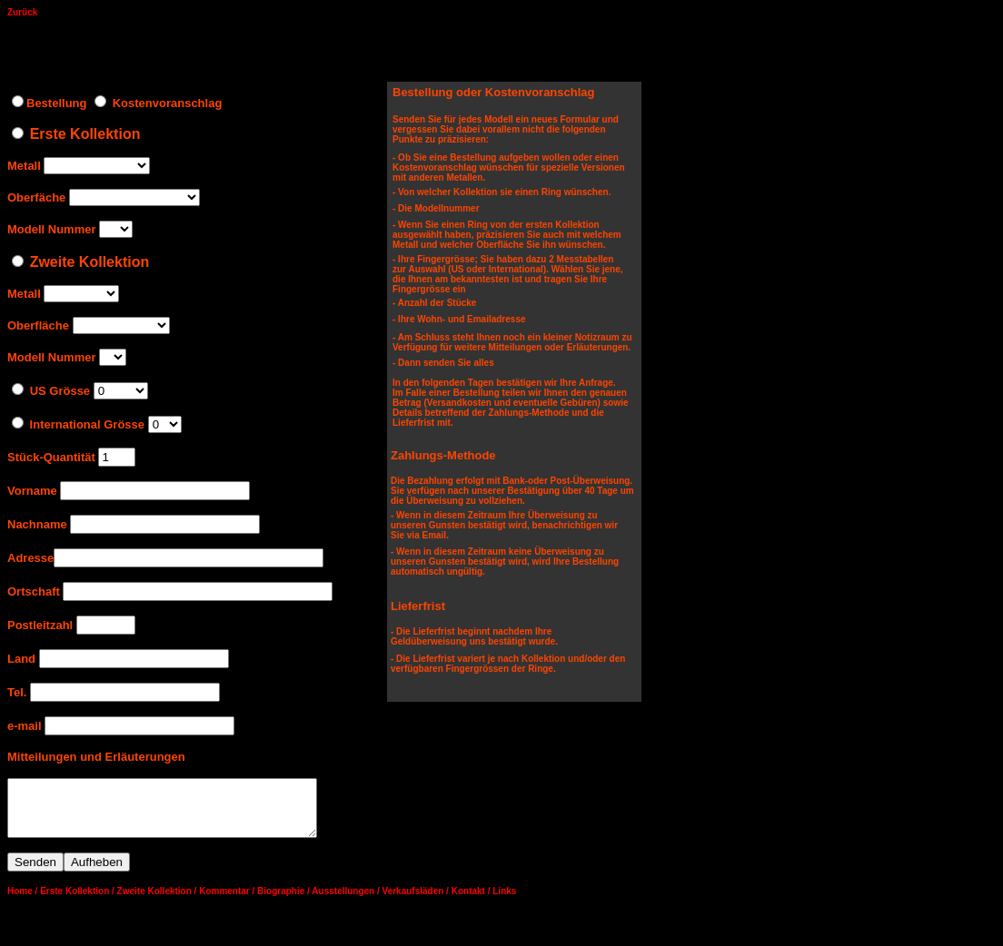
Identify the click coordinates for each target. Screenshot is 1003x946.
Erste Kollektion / (77, 902)
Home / (22, 902)
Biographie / (283, 902)
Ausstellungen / (345, 902)
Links (504, 902)
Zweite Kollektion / (157, 902)
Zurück (22, 12)
